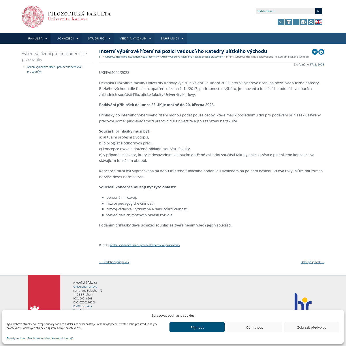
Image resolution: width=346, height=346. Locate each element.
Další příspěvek (312, 262)
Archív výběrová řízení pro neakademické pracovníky (193, 56)
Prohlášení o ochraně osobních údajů (50, 338)
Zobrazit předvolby (311, 327)
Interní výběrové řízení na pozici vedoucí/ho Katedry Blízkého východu (267, 56)
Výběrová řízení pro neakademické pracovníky (54, 56)
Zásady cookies (16, 338)
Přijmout (197, 327)
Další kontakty (82, 306)
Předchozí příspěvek (114, 262)
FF (100, 56)
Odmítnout (254, 327)
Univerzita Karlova (85, 286)
